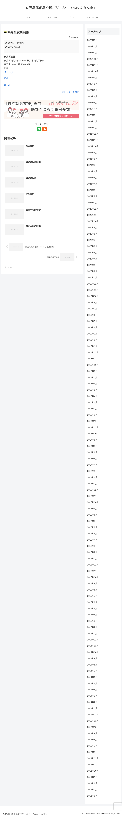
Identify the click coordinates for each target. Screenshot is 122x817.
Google (7, 85)
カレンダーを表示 (70, 92)
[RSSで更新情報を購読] (44, 129)
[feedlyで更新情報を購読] (39, 129)
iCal (6, 78)
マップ (8, 72)
